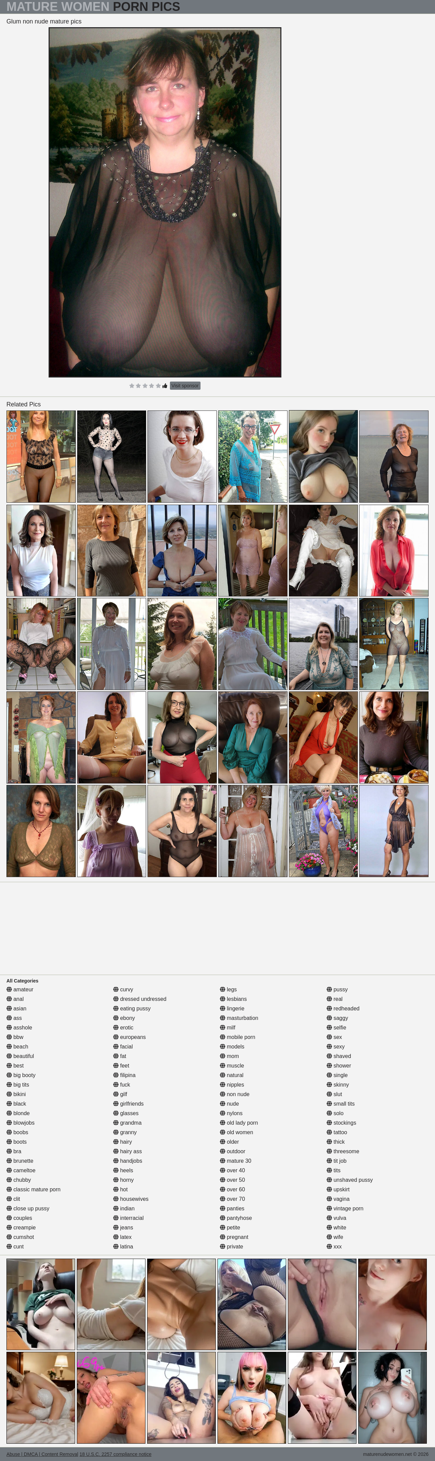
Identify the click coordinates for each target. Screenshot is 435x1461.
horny (123, 1180)
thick (336, 1142)
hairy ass (127, 1151)
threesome (343, 1151)
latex (122, 1237)
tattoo (337, 1132)
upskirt (338, 1189)
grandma (127, 1123)
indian (124, 1208)
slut (334, 1094)
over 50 (232, 1180)
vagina (338, 1199)
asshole (19, 1027)
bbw (14, 1037)
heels (123, 1170)
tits (334, 1170)
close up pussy (27, 1208)
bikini (16, 1094)
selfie (336, 1027)
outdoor (232, 1151)
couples (19, 1218)
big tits (17, 1085)
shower (339, 1066)
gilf (120, 1094)
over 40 (232, 1170)
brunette (19, 1161)
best (15, 1066)
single (337, 1075)
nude (229, 1104)
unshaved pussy (350, 1180)
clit (13, 1199)
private (231, 1246)
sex (334, 1037)
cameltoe (20, 1170)
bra (13, 1151)
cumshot (20, 1237)
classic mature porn (33, 1189)
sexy (336, 1046)
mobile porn (237, 1037)
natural (231, 1075)
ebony (124, 1018)
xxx (334, 1246)
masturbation (239, 1018)
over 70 (232, 1199)
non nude (234, 1094)
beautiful (20, 1056)
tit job (337, 1161)
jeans (123, 1227)
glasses (126, 1113)
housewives (131, 1199)
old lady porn (239, 1123)
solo (335, 1113)
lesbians (233, 999)
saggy (337, 1018)
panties (232, 1208)
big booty (20, 1075)
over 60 (232, 1189)
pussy (337, 989)
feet (121, 1066)
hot (120, 1189)
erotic (123, 1027)
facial (123, 1046)
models (232, 1046)
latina (123, 1246)
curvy (123, 989)
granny (125, 1132)
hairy (122, 1142)
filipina (124, 1075)
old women (236, 1132)
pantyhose (236, 1218)
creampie (21, 1227)
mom (229, 1056)
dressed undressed (140, 999)
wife (335, 1237)
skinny (338, 1085)
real (335, 999)
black (16, 1104)
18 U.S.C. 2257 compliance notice (116, 1454)
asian (16, 1008)
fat (119, 1056)
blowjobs (20, 1123)
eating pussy (132, 1008)
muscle (232, 1066)
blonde (18, 1113)
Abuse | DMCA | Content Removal (42, 1454)
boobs (17, 1132)
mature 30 (235, 1161)
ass (14, 1018)
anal (15, 999)
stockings (341, 1123)
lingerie (232, 1008)
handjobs (127, 1161)
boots (16, 1142)
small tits (341, 1104)
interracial (128, 1218)
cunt (15, 1246)
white (336, 1227)
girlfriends (128, 1104)
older (229, 1142)
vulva (336, 1218)
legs (228, 989)
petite (230, 1227)
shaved (339, 1056)
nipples (232, 1085)
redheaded (343, 1008)
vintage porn (345, 1208)
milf (227, 1027)
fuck (121, 1085)
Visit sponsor (185, 385)
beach (17, 1046)
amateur (19, 989)
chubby (18, 1180)
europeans (129, 1037)
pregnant (234, 1237)
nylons (231, 1113)
